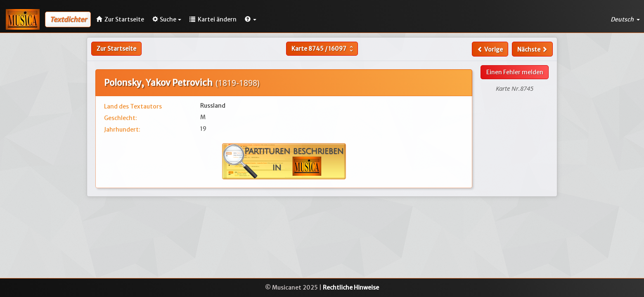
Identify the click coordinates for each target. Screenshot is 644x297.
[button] (250, 19)
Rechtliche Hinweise (351, 287)
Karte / (323, 48)
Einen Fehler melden (514, 72)
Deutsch (625, 19)
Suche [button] (166, 19)
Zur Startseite (116, 48)
